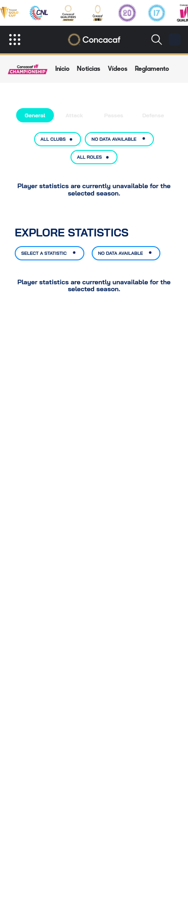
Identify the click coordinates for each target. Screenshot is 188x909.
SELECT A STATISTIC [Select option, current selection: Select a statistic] (49, 253)
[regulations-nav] (152, 69)
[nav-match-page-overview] (62, 69)
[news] (88, 69)
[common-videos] (118, 69)
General (34, 115)
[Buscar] (156, 39)
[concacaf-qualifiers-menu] (68, 13)
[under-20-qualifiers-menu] (127, 13)
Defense (153, 115)
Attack (74, 115)
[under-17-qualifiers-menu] (156, 13)
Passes (113, 115)
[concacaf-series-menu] (97, 13)
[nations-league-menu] (38, 13)
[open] (14, 39)
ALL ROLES (94, 157)
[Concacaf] (94, 39)
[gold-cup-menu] (9, 13)
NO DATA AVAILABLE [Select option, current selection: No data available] (119, 139)
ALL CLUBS (58, 139)
